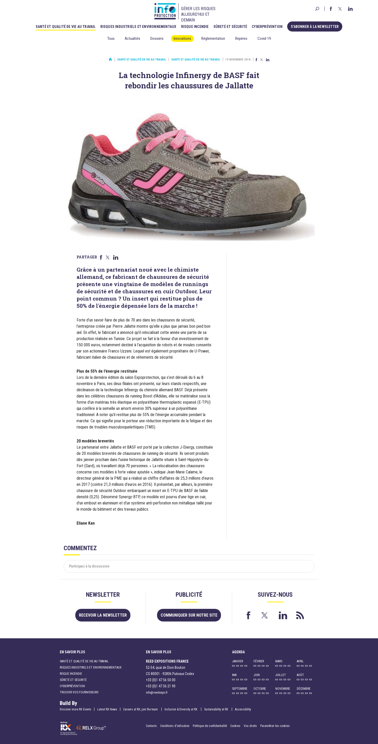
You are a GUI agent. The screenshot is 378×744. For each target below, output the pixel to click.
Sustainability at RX (216, 709)
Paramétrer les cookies (275, 726)
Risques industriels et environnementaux (138, 26)
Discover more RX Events (75, 709)
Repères (241, 38)
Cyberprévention (267, 26)
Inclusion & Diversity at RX (181, 709)
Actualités (132, 38)
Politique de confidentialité (210, 726)
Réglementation (213, 38)
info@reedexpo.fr (157, 692)
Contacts (151, 726)
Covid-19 (264, 38)
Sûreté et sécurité (230, 26)
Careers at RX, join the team (141, 709)
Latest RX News (107, 709)
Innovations (182, 38)
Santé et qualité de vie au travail (66, 26)
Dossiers (157, 38)
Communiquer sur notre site (189, 615)
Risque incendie (195, 26)
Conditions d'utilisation (174, 726)
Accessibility (243, 709)
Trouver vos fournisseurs (79, 692)
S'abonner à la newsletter (315, 27)
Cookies (235, 726)
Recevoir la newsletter (103, 615)
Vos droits (250, 726)
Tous (111, 38)
